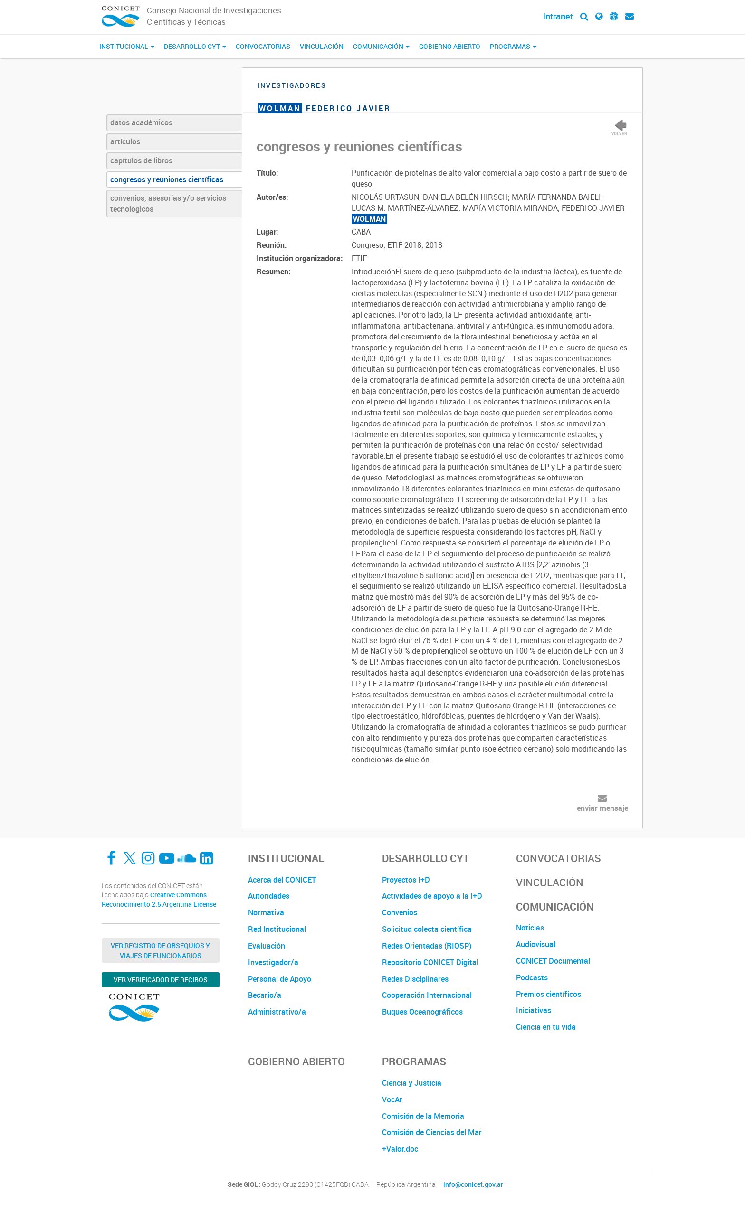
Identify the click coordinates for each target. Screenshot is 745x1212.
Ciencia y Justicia (411, 1083)
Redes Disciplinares (415, 979)
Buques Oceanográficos (422, 1011)
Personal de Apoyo (279, 979)
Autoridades (268, 896)
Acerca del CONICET (282, 879)
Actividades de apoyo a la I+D (432, 896)
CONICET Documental (553, 961)
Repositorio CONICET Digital (430, 962)
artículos (125, 141)
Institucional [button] (126, 46)
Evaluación (266, 945)
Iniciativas (533, 1010)
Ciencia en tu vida (546, 1027)
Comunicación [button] (381, 46)
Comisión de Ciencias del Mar (432, 1132)
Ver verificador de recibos (161, 979)
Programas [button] (513, 46)
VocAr (392, 1099)
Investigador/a (273, 962)
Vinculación (322, 46)
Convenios (399, 912)
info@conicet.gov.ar (473, 1184)
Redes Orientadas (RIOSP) (426, 945)
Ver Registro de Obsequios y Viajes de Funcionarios (160, 950)
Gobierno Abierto (449, 46)
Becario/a (264, 995)
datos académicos (141, 122)
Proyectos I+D (406, 879)
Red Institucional (277, 929)
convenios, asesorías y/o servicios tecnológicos (168, 203)
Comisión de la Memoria (423, 1116)
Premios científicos (548, 994)
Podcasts (532, 977)
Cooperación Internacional (427, 995)
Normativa (266, 912)
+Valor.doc (400, 1149)
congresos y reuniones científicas (166, 179)
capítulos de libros (141, 160)
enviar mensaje (602, 808)
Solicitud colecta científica (427, 929)
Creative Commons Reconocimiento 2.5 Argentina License (159, 899)
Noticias (530, 927)
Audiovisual (535, 944)
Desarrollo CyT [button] (195, 46)
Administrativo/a (277, 1011)
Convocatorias (263, 46)
